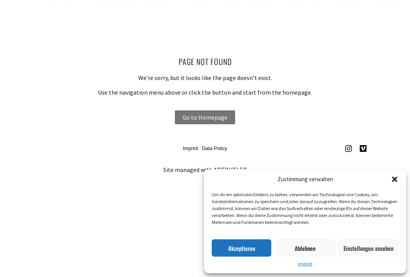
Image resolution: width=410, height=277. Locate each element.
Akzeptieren (241, 248)
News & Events (248, 6)
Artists (160, 6)
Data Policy (214, 148)
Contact (347, 6)
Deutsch (390, 6)
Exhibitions (112, 6)
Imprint (305, 264)
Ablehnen (305, 248)
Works (198, 6)
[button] (394, 179)
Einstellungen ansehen (368, 248)
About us (303, 6)
